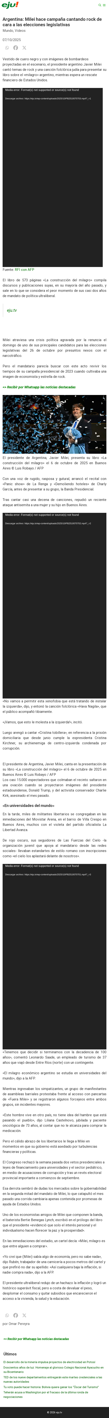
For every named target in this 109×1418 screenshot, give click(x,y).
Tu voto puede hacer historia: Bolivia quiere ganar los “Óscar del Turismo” (51, 1387)
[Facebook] (16, 48)
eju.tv (12, 310)
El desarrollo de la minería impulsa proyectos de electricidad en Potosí (49, 1362)
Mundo (8, 30)
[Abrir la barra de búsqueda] (100, 5)
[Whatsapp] (7, 48)
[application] (53, 177)
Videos (20, 30)
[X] (24, 48)
